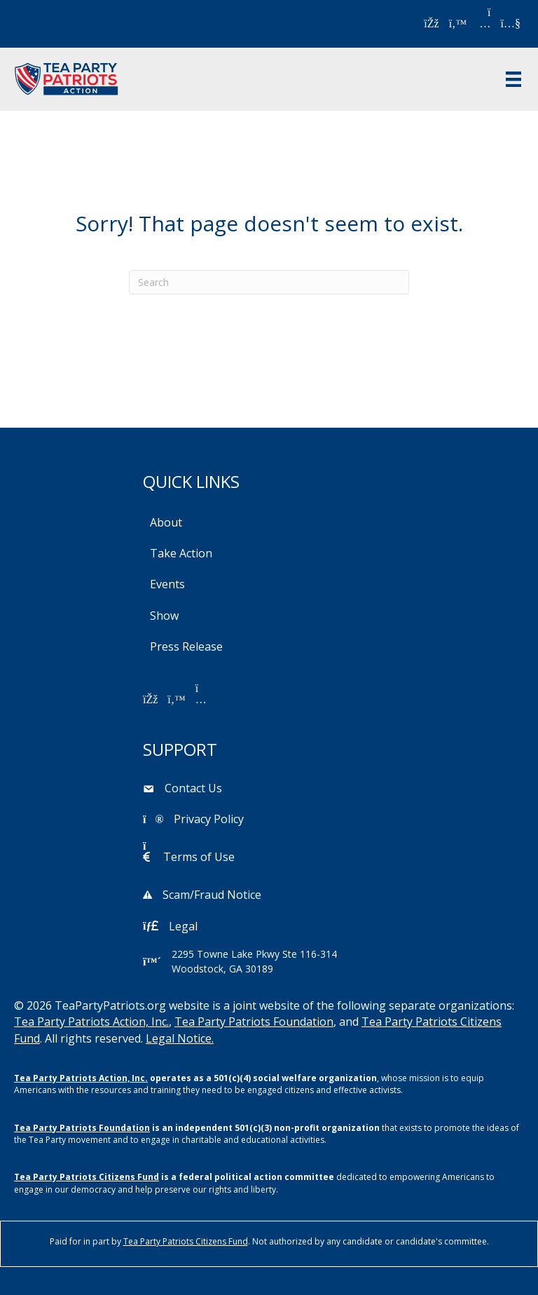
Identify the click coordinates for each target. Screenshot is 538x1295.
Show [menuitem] (164, 615)
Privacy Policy (209, 819)
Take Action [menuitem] (181, 553)
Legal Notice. (180, 1038)
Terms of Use (199, 857)
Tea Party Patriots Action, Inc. (91, 1021)
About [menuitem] (166, 522)
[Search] (269, 282)
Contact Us (193, 788)
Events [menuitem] (167, 584)
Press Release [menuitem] (186, 646)
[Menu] (513, 79)
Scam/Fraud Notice (212, 894)
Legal (183, 926)
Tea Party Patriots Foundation (253, 1021)
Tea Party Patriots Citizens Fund (86, 1177)
